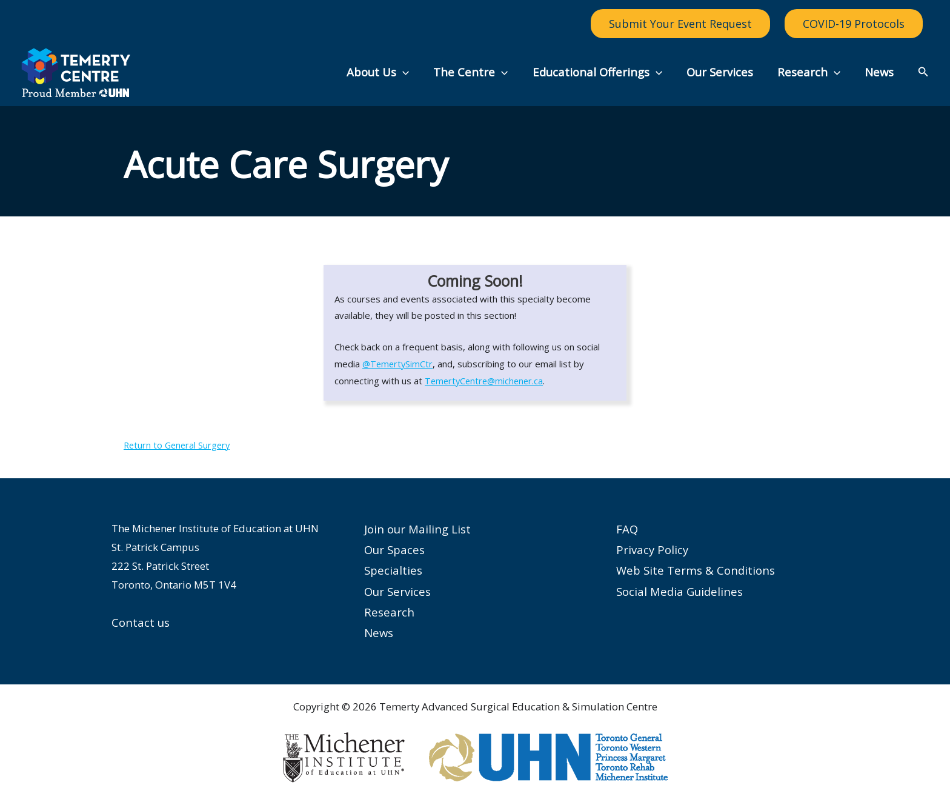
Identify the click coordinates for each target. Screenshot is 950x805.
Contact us (140, 622)
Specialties (393, 570)
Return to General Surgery (179, 445)
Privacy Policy (652, 549)
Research (811, 72)
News (879, 71)
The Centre (478, 72)
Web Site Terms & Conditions (695, 570)
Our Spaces (394, 549)
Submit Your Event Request (680, 23)
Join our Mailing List (417, 528)
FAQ (627, 528)
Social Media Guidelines (679, 591)
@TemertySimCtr (398, 364)
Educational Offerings (603, 72)
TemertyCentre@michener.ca (486, 381)
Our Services (724, 71)
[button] (412, 72)
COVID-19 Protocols (854, 23)
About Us (387, 72)
